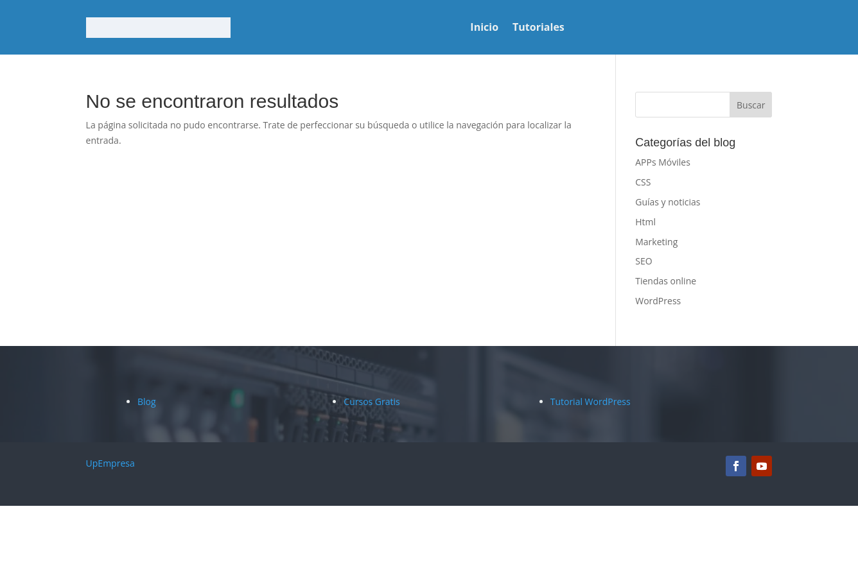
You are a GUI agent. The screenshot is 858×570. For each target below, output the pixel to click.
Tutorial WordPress (590, 401)
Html (645, 222)
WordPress (658, 301)
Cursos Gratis (371, 401)
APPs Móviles (662, 162)
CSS (643, 182)
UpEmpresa (110, 463)
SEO (643, 261)
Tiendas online (665, 281)
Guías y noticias (667, 202)
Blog (146, 401)
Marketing (656, 242)
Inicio (484, 28)
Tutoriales (538, 28)
